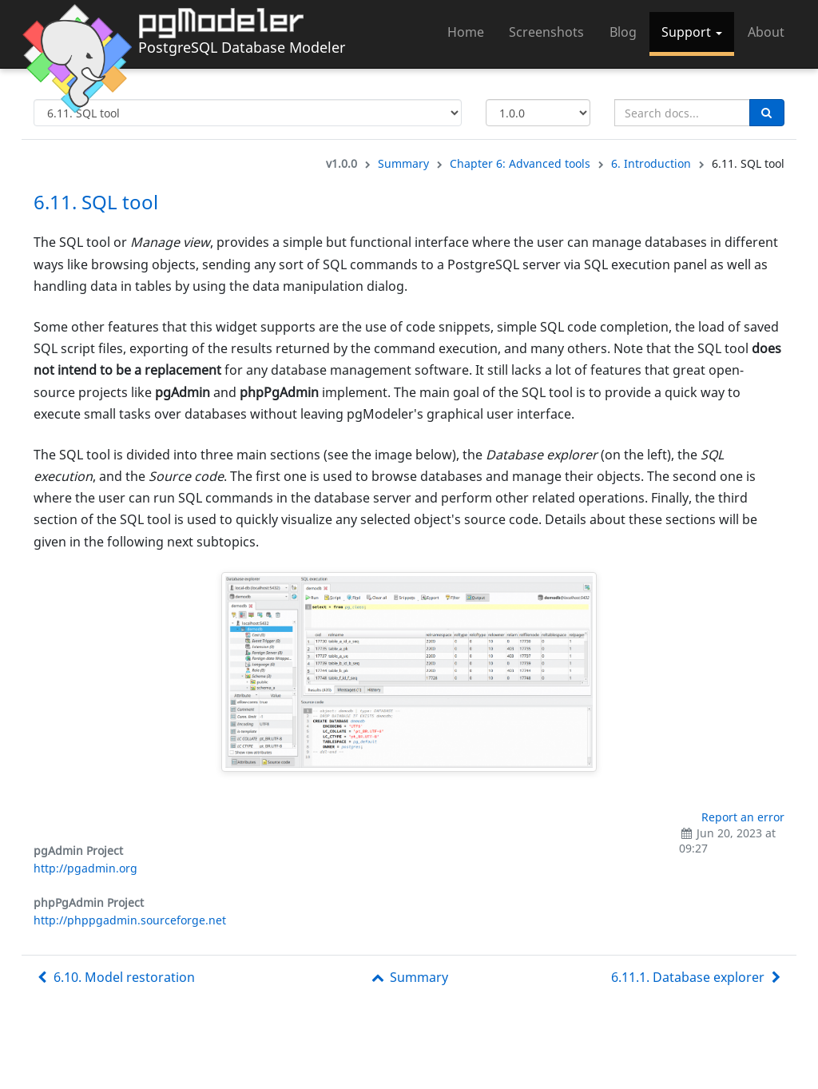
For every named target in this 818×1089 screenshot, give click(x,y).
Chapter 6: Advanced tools (520, 163)
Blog (623, 32)
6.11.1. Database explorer (697, 977)
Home (465, 32)
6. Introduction (651, 163)
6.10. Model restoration (114, 977)
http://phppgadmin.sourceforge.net (130, 920)
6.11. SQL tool (96, 202)
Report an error (742, 817)
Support (691, 32)
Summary (403, 163)
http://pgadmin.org (85, 868)
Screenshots (546, 32)
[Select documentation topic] (248, 112)
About (766, 32)
